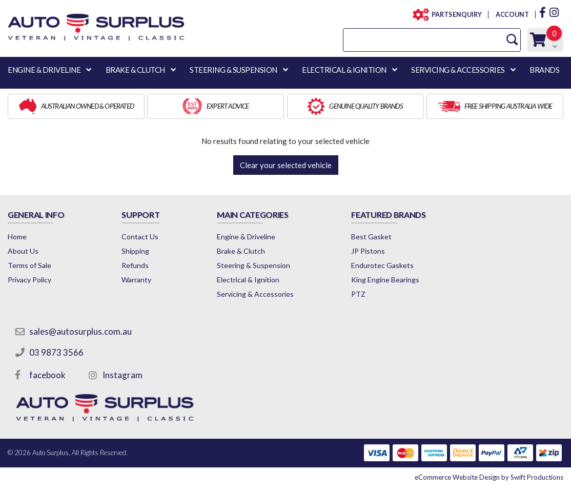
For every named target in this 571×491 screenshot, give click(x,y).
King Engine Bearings (385, 279)
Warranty (136, 279)
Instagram (122, 375)
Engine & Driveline (246, 236)
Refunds (135, 265)
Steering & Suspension (253, 265)
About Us (23, 251)
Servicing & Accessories (255, 294)
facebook (47, 375)
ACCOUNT (512, 14)
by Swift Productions (489, 477)
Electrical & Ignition (248, 279)
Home (17, 236)
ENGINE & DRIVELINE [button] (44, 69)
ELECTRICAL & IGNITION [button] (344, 69)
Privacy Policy (29, 279)
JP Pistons (368, 251)
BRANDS (544, 69)
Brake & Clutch (241, 251)
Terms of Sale (29, 265)
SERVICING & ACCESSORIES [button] (458, 69)
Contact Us (139, 236)
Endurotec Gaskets (382, 265)
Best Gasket (371, 236)
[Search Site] (512, 40)
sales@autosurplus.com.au (80, 331)
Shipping (135, 251)
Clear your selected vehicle (286, 165)
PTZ (358, 294)
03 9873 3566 (56, 352)
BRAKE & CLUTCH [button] (135, 69)
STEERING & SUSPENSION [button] (233, 69)
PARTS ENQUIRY (453, 14)
